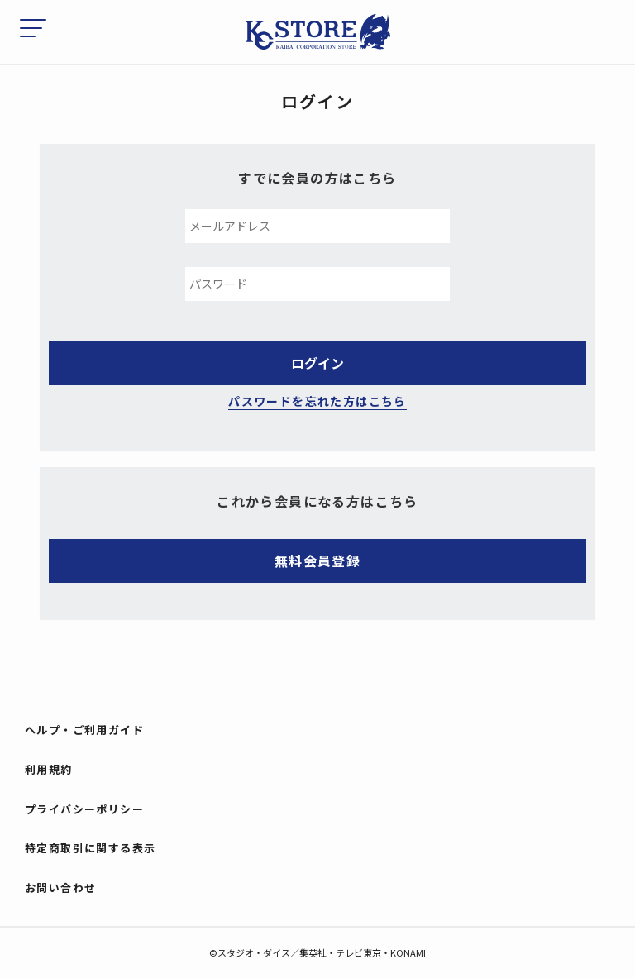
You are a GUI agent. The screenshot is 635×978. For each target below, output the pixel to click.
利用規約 (49, 769)
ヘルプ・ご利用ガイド (84, 729)
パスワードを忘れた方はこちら (317, 401)
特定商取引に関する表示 (90, 848)
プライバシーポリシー (84, 809)
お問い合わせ (60, 887)
